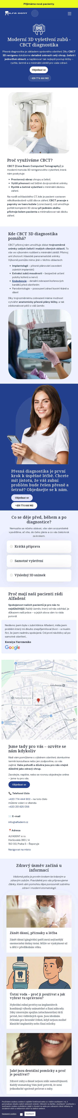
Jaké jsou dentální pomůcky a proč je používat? (38, 1072)
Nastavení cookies (9, 1114)
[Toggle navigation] (69, 13)
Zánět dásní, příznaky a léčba (33, 933)
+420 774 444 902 (34, 13)
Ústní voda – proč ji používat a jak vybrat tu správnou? (37, 996)
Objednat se (39, 69)
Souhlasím (30, 1114)
